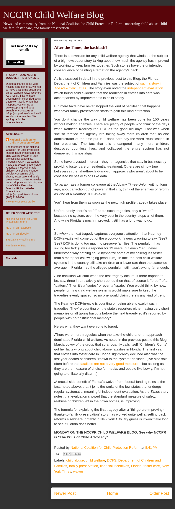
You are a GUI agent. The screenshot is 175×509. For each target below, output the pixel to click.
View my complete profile (20, 201)
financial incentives (114, 466)
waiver (78, 471)
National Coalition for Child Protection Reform (25, 141)
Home (112, 493)
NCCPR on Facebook (18, 227)
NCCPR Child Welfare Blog (53, 15)
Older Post (159, 493)
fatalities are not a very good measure (109, 364)
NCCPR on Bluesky (17, 233)
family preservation (83, 466)
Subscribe (15, 62)
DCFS (111, 460)
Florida (136, 466)
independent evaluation (145, 88)
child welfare (95, 460)
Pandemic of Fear (16, 245)
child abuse (75, 460)
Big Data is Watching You (20, 239)
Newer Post (65, 493)
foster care (151, 466)
